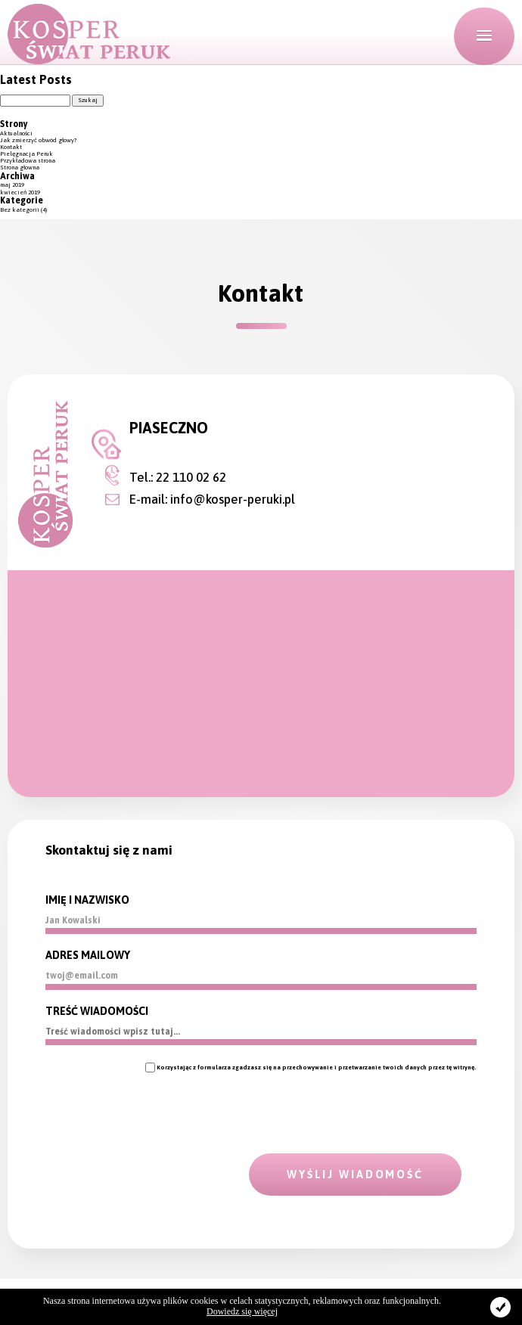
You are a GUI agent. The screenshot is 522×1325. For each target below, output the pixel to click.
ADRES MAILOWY (87, 955)
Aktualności (16, 133)
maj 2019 (12, 185)
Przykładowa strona (27, 160)
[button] (484, 36)
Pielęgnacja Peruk (26, 153)
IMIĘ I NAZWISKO (87, 900)
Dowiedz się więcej (242, 1311)
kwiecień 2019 (20, 192)
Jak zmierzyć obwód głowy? (38, 140)
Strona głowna (19, 167)
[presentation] (160, 1101)
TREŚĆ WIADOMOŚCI (96, 1011)
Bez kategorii (19, 209)
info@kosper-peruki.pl (232, 499)
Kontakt (11, 147)
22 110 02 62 (191, 477)
